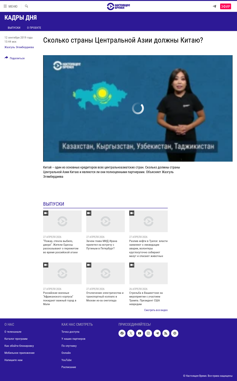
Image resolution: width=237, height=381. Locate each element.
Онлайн (66, 353)
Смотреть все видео (156, 310)
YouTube (66, 360)
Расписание (68, 367)
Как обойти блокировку (19, 345)
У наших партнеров (73, 338)
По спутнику (69, 345)
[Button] (15, 59)
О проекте (34, 27)
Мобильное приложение (19, 353)
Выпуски (14, 27)
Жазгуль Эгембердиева (19, 47)
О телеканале (12, 331)
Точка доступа (70, 331)
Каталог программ (15, 338)
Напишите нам (13, 360)
